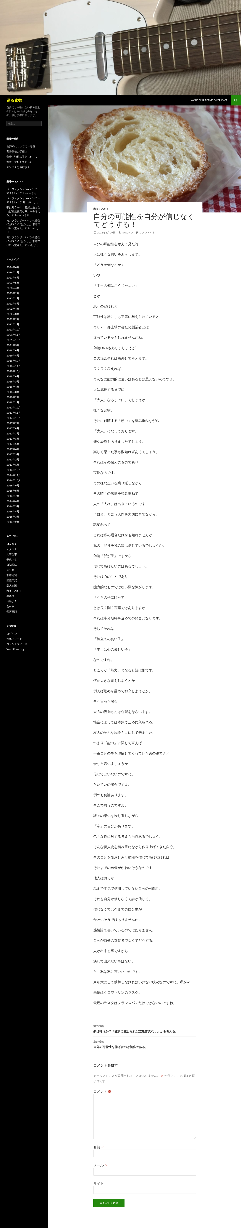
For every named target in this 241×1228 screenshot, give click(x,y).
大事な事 (11, 554)
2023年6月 (12, 277)
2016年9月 (12, 485)
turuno (127, 232)
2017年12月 (13, 407)
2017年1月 (12, 464)
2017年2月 (12, 459)
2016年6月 (12, 501)
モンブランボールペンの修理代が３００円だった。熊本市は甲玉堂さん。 (23, 224)
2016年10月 (13, 480)
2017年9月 (12, 423)
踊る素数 (14, 100)
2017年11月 (13, 412)
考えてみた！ (101, 209)
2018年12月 (13, 360)
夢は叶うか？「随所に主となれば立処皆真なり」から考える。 (144, 1028)
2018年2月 (12, 397)
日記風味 (11, 564)
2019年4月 (12, 355)
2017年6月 (12, 438)
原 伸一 (28, 202)
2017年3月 (12, 454)
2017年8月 (12, 428)
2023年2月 (12, 293)
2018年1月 (12, 402)
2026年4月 (12, 267)
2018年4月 (12, 386)
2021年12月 (13, 329)
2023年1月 (12, 298)
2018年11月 (13, 366)
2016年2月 (12, 521)
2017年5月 (12, 444)
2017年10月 (13, 418)
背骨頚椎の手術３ (16, 151)
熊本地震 (11, 575)
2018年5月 (12, 381)
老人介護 (11, 585)
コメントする (147, 232)
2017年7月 (12, 433)
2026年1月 (12, 272)
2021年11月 (13, 334)
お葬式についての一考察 (20, 146)
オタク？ (11, 549)
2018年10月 (13, 371)
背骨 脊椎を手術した (19, 162)
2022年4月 (12, 308)
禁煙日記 (11, 580)
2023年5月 (12, 282)
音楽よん (11, 601)
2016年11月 (13, 475)
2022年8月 (12, 303)
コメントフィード (16, 644)
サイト (98, 1183)
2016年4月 (12, 511)
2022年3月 (12, 314)
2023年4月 (12, 288)
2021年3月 (12, 345)
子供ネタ (11, 559)
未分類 (10, 570)
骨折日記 (11, 611)
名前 (98, 1147)
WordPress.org (15, 649)
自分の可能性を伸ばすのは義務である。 (144, 1044)
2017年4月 (12, 449)
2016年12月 (13, 469)
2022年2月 (12, 319)
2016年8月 (12, 490)
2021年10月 (13, 340)
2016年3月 (12, 516)
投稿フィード (14, 638)
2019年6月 (12, 350)
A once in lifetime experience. (209, 100)
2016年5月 (12, 506)
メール (100, 1165)
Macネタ (11, 544)
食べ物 (10, 606)
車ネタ (10, 596)
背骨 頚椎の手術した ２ (22, 156)
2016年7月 (12, 495)
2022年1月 (12, 324)
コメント (102, 1091)
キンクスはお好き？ (18, 167)
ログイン (11, 633)
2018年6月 (12, 376)
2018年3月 (12, 392)
